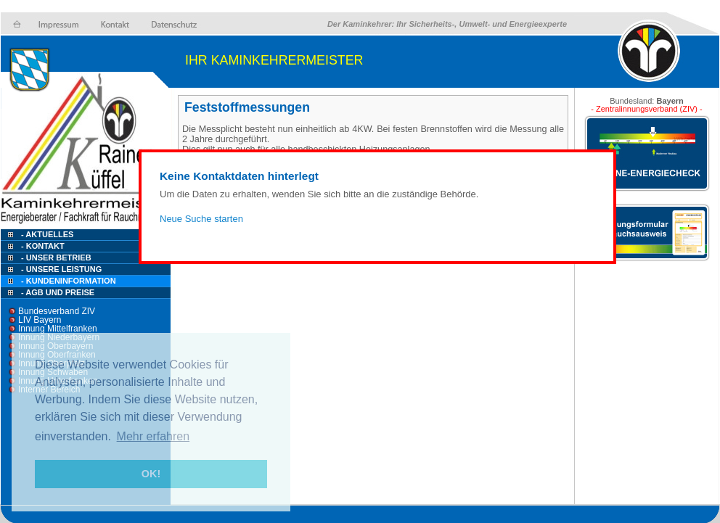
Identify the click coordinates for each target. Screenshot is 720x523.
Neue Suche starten (201, 218)
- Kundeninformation (68, 280)
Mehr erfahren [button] (153, 436)
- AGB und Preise (57, 292)
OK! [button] (151, 473)
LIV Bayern (39, 320)
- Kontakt (42, 246)
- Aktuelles (46, 234)
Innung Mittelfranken (57, 329)
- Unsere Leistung (61, 269)
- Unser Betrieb (56, 257)
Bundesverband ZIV (56, 311)
